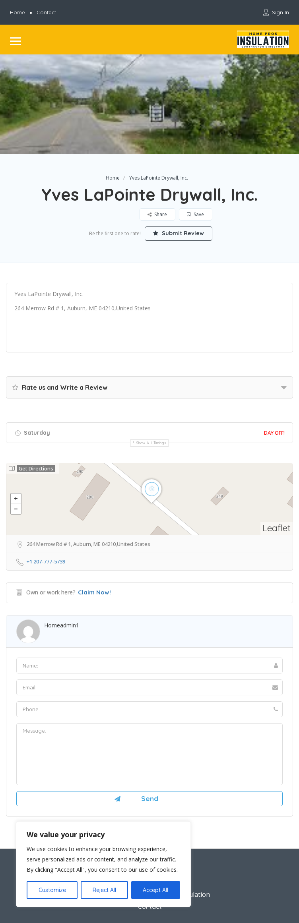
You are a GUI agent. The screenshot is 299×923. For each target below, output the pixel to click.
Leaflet (276, 528)
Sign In (280, 12)
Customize (52, 890)
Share (157, 214)
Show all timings (151, 443)
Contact (46, 12)
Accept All (155, 890)
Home (17, 12)
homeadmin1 (61, 625)
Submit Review (178, 233)
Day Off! (274, 432)
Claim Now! (94, 592)
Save (195, 214)
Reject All (104, 890)
